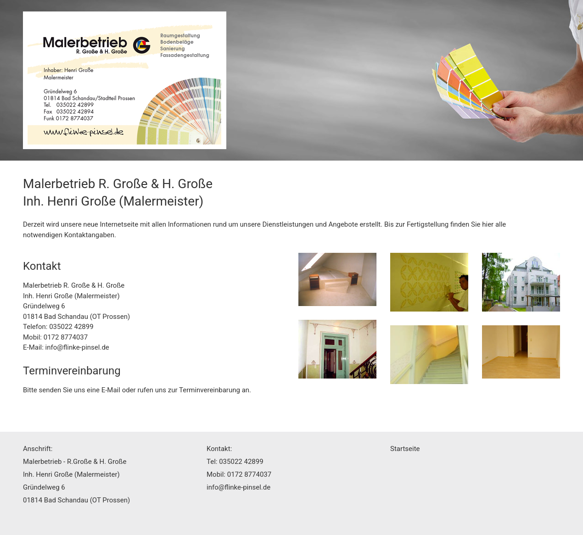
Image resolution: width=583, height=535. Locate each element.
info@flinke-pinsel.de (77, 347)
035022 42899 (71, 327)
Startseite (405, 449)
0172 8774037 (66, 337)
